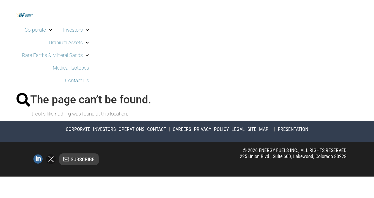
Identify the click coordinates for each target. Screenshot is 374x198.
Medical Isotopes (71, 68)
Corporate (38, 30)
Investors (76, 30)
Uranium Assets (69, 42)
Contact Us (77, 80)
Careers (182, 129)
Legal (238, 129)
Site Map (258, 129)
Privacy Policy (211, 129)
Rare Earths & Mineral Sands (55, 55)
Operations (131, 129)
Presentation (293, 129)
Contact (156, 129)
